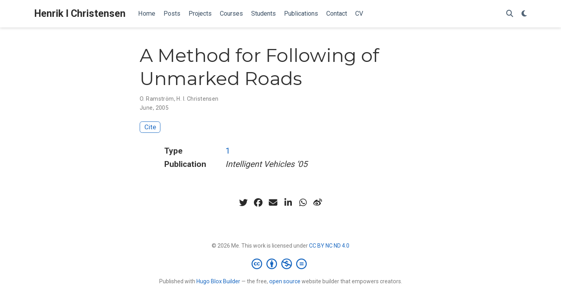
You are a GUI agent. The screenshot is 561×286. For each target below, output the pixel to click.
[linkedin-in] (288, 202)
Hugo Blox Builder (218, 281)
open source (284, 281)
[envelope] (273, 202)
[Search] (509, 13)
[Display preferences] (524, 13)
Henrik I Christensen (80, 13)
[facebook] (258, 202)
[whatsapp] (303, 202)
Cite (150, 127)
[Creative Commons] (281, 264)
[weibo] (318, 202)
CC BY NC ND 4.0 (329, 246)
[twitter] (243, 202)
